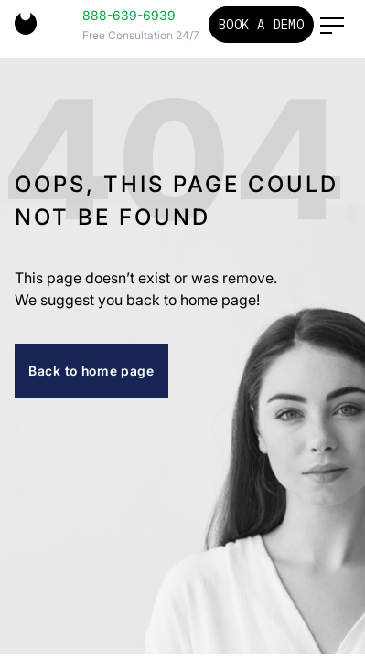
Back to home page (91, 370)
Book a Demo (262, 24)
